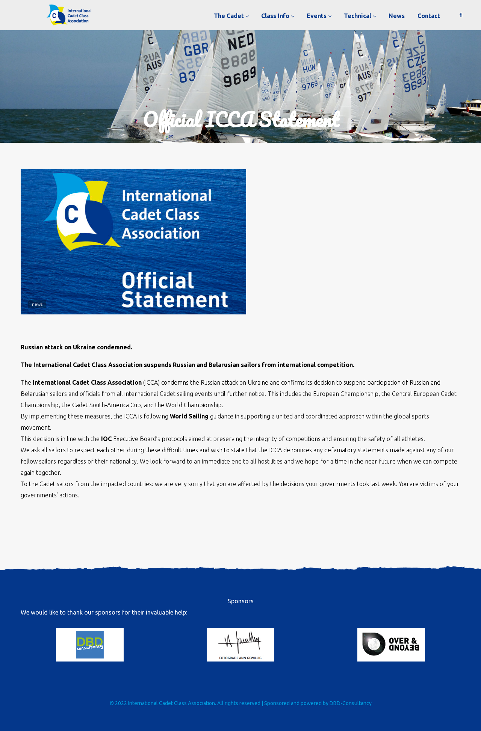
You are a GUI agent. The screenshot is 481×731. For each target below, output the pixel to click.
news (37, 304)
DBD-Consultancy (351, 703)
